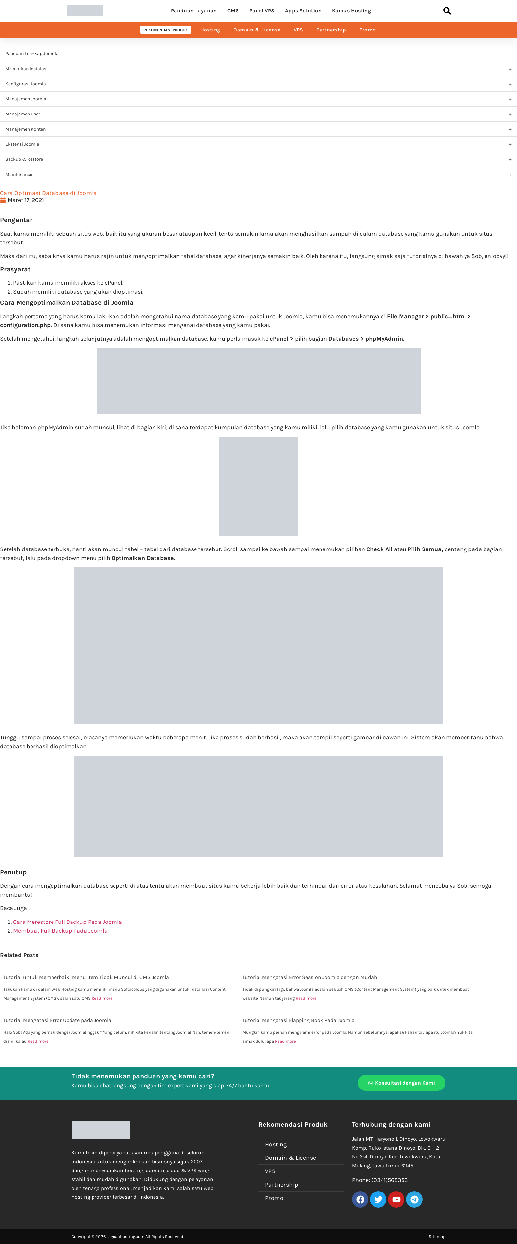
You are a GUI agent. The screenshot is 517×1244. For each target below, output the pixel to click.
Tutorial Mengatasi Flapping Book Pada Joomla (298, 1020)
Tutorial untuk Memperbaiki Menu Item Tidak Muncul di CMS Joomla (86, 977)
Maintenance (18, 174)
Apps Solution (303, 11)
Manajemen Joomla (25, 99)
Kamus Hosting (351, 11)
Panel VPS (262, 11)
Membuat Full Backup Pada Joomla (60, 930)
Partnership (331, 30)
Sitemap (437, 1236)
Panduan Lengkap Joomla (32, 53)
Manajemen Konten (25, 129)
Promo (367, 30)
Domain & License (256, 30)
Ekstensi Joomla (22, 144)
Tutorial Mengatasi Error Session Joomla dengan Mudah (309, 977)
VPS (298, 30)
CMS (233, 11)
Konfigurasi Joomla (25, 84)
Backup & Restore (24, 159)
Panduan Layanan (194, 11)
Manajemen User (22, 114)
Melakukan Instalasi (26, 69)
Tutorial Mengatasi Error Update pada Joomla (57, 1020)
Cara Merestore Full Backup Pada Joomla (67, 921)
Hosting (210, 30)
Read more (102, 998)
